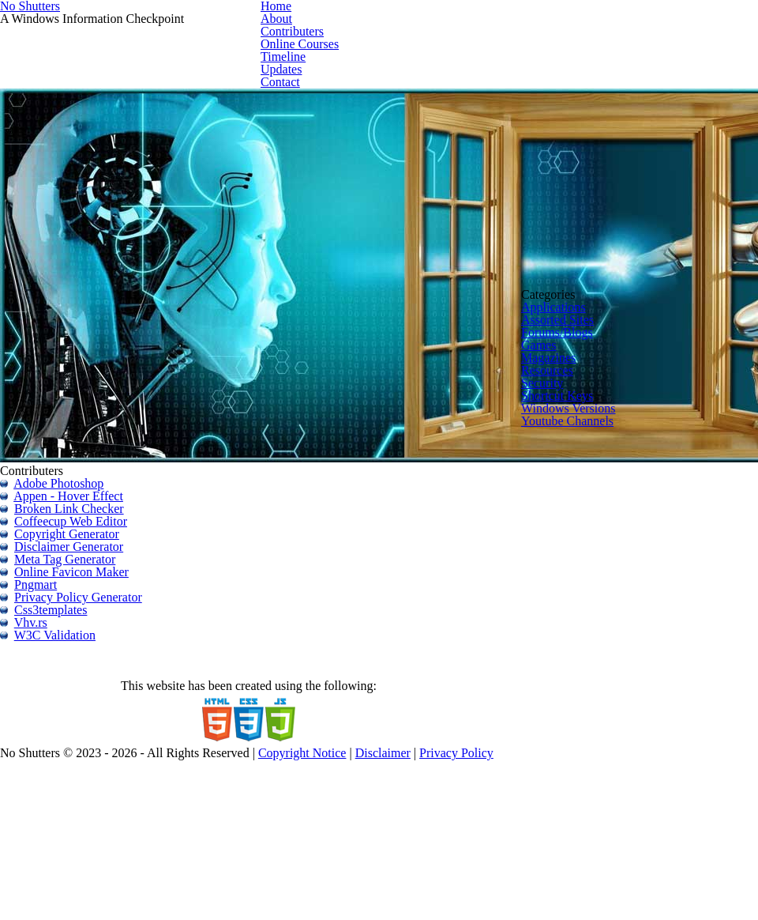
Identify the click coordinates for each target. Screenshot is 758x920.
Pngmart (61, 566)
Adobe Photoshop (85, 411)
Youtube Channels (612, 658)
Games (583, 522)
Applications (597, 453)
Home (340, 107)
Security (586, 590)
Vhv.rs (54, 624)
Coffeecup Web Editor (96, 469)
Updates (656, 107)
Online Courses (526, 107)
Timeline (599, 107)
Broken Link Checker (93, 450)
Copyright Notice (437, 874)
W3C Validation (78, 644)
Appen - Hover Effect (94, 430)
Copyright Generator (93, 489)
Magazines (592, 544)
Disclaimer (524, 874)
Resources (592, 567)
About (384, 107)
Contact (710, 107)
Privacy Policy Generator (104, 585)
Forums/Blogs (601, 499)
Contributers (443, 107)
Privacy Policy (604, 874)
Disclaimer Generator (96, 508)
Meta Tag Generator (91, 528)
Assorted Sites (603, 476)
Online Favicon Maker (96, 546)
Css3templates (77, 605)
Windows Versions (613, 636)
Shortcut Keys (601, 613)
